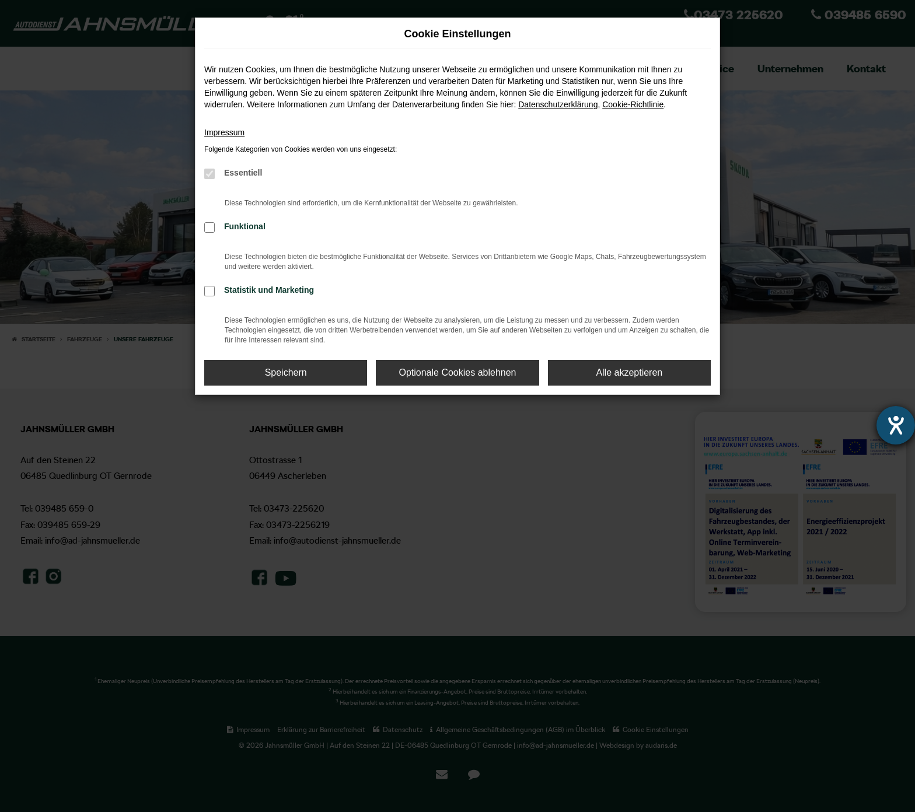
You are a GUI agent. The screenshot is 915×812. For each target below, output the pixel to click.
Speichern (286, 372)
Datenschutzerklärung (558, 104)
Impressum (224, 132)
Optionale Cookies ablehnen (457, 372)
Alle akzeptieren (629, 372)
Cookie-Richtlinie (632, 104)
